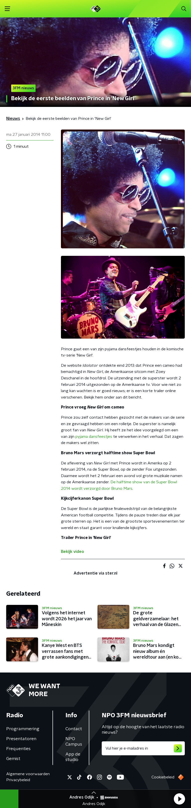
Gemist (13, 759)
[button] (179, 799)
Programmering (22, 729)
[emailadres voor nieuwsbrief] (143, 748)
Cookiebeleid (162, 777)
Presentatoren (21, 739)
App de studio (72, 757)
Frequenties (18, 749)
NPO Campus (73, 742)
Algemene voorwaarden (28, 774)
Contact (73, 729)
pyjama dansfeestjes (93, 437)
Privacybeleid (18, 780)
